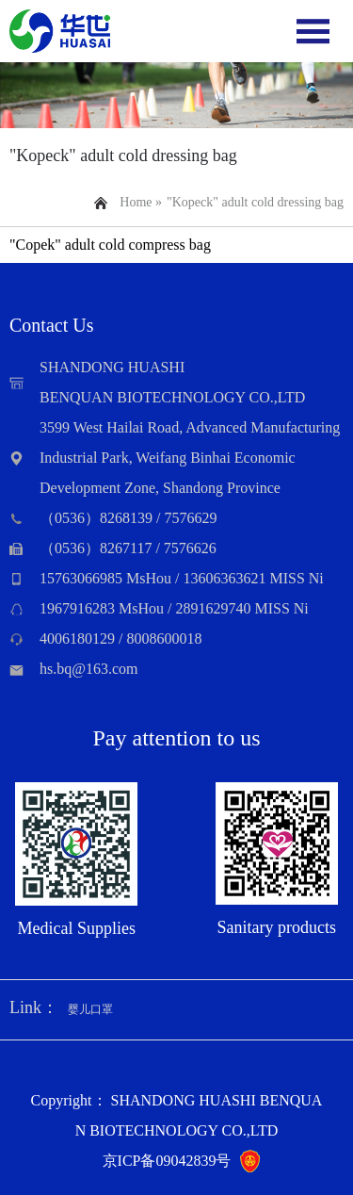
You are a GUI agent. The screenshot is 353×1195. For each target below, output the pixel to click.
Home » (141, 202)
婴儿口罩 (90, 1009)
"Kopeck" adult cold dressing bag (255, 202)
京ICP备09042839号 (167, 1161)
